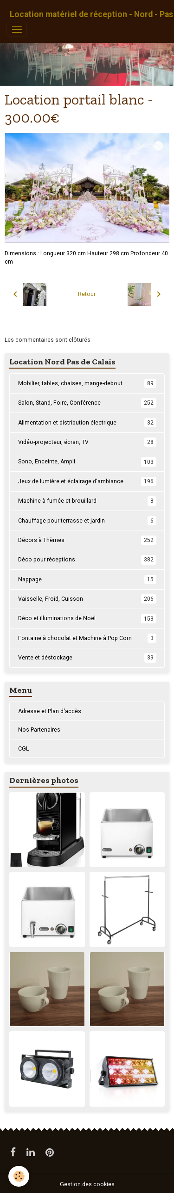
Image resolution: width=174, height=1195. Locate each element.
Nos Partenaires (39, 730)
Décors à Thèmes (87, 540)
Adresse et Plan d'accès (49, 711)
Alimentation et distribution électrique (87, 422)
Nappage (87, 579)
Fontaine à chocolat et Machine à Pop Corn (87, 638)
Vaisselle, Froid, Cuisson (87, 599)
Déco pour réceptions (87, 559)
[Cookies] (18, 1176)
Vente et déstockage (87, 657)
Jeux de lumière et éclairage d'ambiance (87, 481)
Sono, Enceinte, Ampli (87, 461)
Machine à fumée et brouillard (87, 500)
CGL (23, 748)
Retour (87, 294)
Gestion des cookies (87, 1184)
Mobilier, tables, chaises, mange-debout (87, 383)
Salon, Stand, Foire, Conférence (87, 402)
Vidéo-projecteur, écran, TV (87, 442)
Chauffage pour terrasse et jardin (87, 520)
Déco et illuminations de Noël (87, 618)
